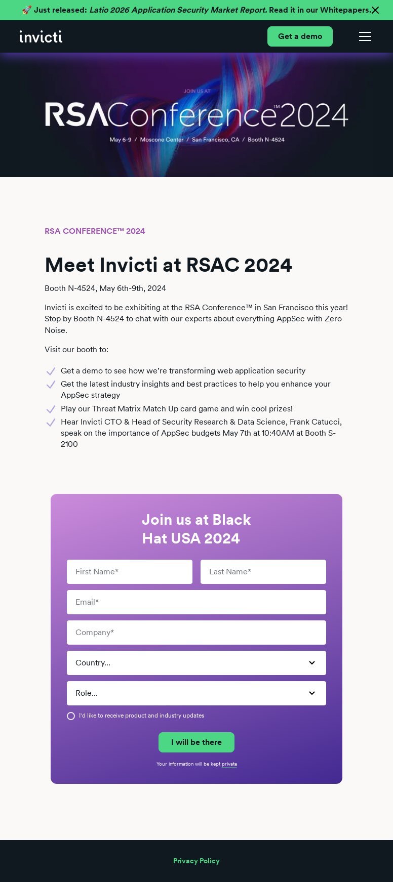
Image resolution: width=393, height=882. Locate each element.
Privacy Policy (196, 861)
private (229, 764)
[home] (41, 36)
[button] (363, 36)
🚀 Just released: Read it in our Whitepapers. (196, 10)
